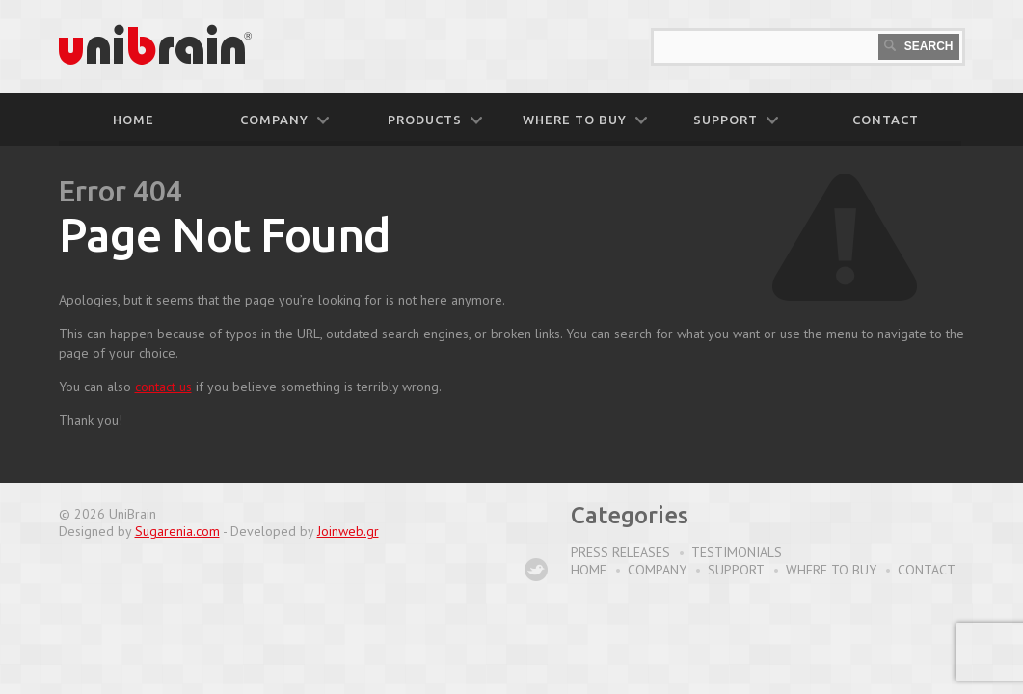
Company (657, 569)
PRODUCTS (435, 119)
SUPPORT (735, 119)
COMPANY (284, 119)
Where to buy (831, 569)
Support (736, 569)
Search (918, 46)
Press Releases (620, 552)
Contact (927, 569)
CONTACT (885, 119)
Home (133, 119)
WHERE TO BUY (585, 119)
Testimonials (736, 552)
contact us (163, 386)
